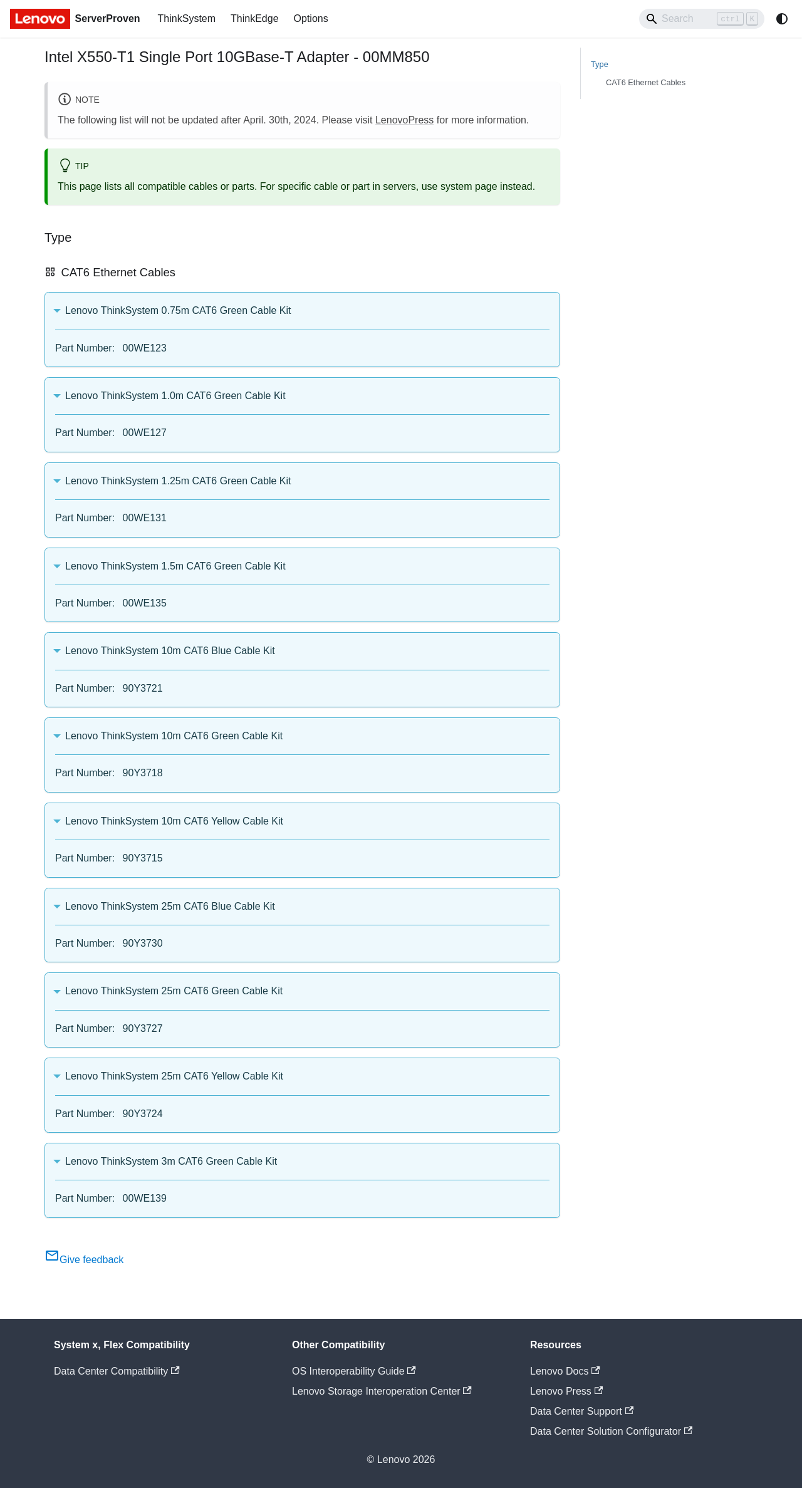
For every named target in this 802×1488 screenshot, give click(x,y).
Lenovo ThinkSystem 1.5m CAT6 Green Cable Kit (175, 566)
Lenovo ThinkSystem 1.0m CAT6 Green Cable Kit (175, 395)
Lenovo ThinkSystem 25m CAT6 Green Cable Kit (174, 991)
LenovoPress (404, 120)
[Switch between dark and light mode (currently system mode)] (782, 19)
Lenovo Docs (565, 1371)
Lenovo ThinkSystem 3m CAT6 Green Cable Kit (171, 1161)
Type (599, 64)
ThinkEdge (255, 18)
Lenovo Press (566, 1391)
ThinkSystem (187, 18)
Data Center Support (581, 1411)
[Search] (701, 19)
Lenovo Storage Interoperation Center (382, 1391)
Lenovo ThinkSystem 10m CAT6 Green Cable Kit (174, 736)
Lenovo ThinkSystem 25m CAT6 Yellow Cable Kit (174, 1076)
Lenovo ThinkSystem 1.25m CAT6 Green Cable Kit (178, 481)
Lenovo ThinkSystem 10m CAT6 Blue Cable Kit (170, 650)
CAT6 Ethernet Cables (645, 82)
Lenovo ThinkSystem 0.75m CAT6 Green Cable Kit (178, 310)
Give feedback (83, 1259)
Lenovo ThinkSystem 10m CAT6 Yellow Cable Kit (174, 821)
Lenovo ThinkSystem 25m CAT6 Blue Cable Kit (170, 906)
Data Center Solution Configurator (611, 1431)
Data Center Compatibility (117, 1371)
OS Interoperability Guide (354, 1371)
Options (311, 18)
